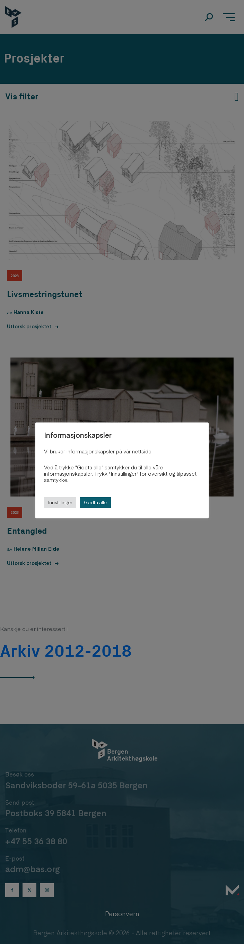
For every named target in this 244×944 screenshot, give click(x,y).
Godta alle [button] (95, 502)
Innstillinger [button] (60, 502)
